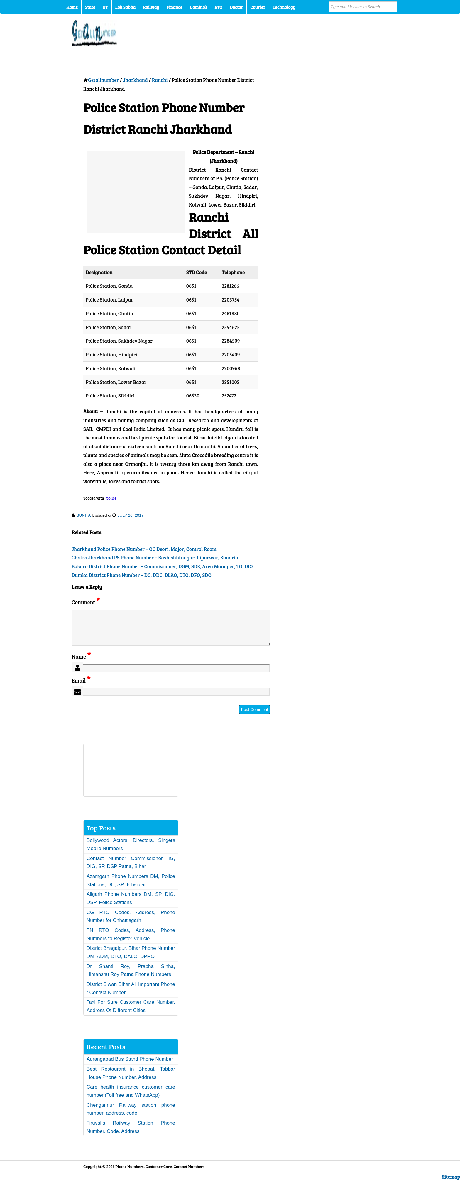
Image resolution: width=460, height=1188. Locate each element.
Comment (86, 602)
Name (81, 663)
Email (81, 687)
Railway (151, 7)
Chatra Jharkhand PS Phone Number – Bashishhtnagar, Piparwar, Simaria (155, 557)
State (90, 7)
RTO (218, 7)
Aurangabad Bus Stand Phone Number (130, 1066)
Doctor (236, 7)
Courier (257, 7)
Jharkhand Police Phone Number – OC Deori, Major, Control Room (144, 549)
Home (72, 7)
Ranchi (160, 80)
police (111, 498)
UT (105, 7)
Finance (174, 7)
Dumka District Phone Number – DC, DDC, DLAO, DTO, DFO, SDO (142, 575)
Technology (284, 7)
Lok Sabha (125, 7)
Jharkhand (135, 80)
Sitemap (451, 1183)
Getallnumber (103, 80)
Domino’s (198, 7)
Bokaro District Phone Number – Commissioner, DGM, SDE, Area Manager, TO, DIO (162, 566)
